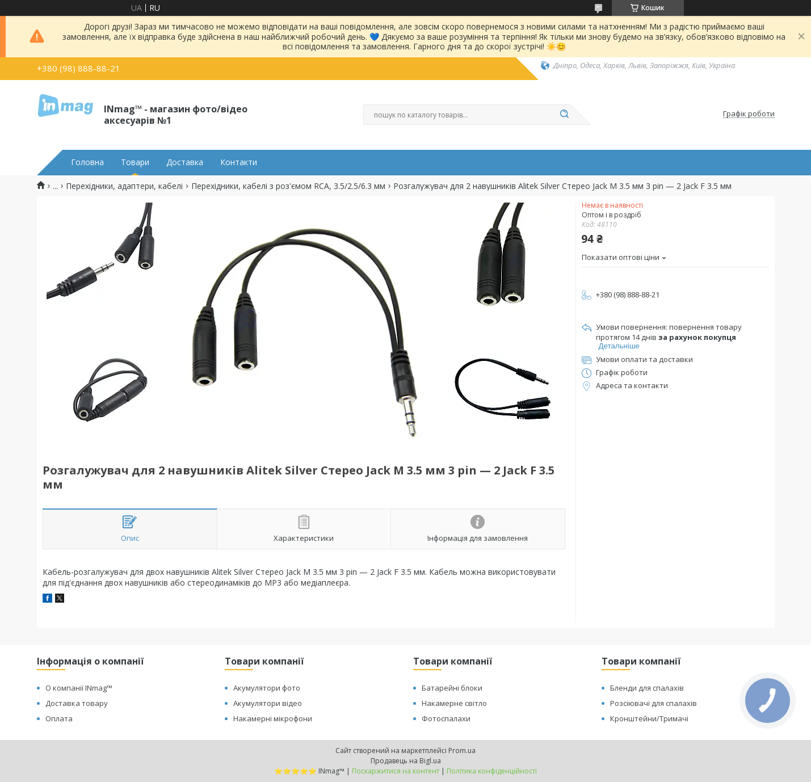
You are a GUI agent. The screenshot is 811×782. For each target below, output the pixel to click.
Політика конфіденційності (492, 771)
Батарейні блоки (452, 688)
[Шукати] (564, 114)
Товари (135, 162)
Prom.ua (462, 750)
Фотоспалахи (446, 718)
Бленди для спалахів (647, 688)
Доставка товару (76, 703)
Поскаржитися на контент (395, 771)
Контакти (238, 162)
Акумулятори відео (267, 703)
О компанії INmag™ (78, 688)
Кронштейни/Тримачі (649, 718)
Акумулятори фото (266, 688)
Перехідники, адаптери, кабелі (124, 186)
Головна (87, 162)
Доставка (184, 162)
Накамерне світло (454, 703)
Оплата (59, 718)
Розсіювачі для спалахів (653, 703)
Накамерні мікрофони (272, 718)
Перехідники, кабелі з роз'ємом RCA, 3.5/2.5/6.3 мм (288, 186)
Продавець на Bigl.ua (406, 761)
